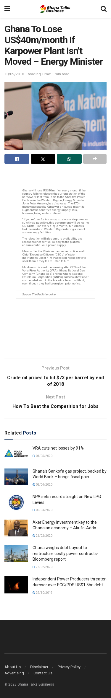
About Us (12, 667)
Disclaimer (39, 667)
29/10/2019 (42, 592)
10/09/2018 (14, 74)
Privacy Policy (69, 667)
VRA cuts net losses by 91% (58, 448)
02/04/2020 (42, 510)
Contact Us (42, 673)
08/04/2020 (42, 484)
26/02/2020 (42, 535)
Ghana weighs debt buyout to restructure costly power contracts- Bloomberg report (65, 553)
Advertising (14, 673)
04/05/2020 (42, 456)
